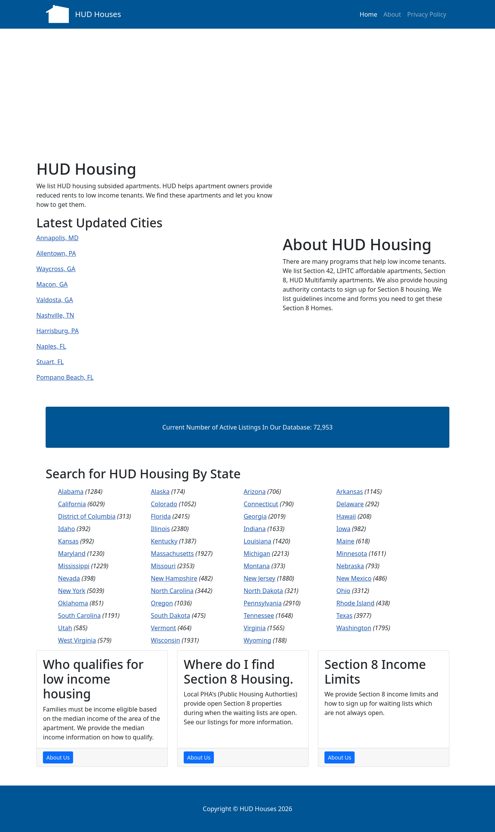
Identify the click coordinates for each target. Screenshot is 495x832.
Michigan (257, 553)
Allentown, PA (56, 253)
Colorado (164, 504)
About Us (58, 757)
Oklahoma (73, 603)
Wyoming (257, 640)
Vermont (163, 628)
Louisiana (257, 541)
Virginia (255, 628)
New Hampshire (174, 578)
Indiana (255, 528)
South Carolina (79, 615)
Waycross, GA (55, 269)
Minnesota (351, 553)
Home (368, 14)
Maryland (71, 553)
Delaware (350, 504)
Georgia (255, 516)
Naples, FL (51, 346)
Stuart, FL (50, 362)
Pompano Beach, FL (65, 377)
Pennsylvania (263, 603)
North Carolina (172, 590)
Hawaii (346, 516)
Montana (257, 566)
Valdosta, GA (54, 300)
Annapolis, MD (57, 238)
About (392, 14)
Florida (161, 516)
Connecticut (261, 504)
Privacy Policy (426, 14)
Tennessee (259, 615)
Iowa (343, 528)
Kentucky (164, 541)
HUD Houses (98, 14)
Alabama (71, 491)
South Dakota (170, 615)
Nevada (69, 578)
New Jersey (259, 578)
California (72, 504)
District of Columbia (87, 516)
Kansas (68, 541)
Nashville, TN (55, 315)
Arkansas (349, 491)
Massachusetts (172, 553)
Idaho (66, 528)
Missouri (163, 566)
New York (71, 590)
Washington (353, 628)
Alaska (160, 491)
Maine (345, 541)
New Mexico (354, 578)
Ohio (343, 590)
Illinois (160, 528)
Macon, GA (52, 284)
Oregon (162, 603)
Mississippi (73, 566)
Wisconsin (165, 640)
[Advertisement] (247, 87)
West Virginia (77, 640)
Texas (344, 615)
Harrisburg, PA (57, 331)
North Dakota (263, 590)
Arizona (255, 491)
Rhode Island (355, 603)
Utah (65, 628)
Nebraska (350, 566)
